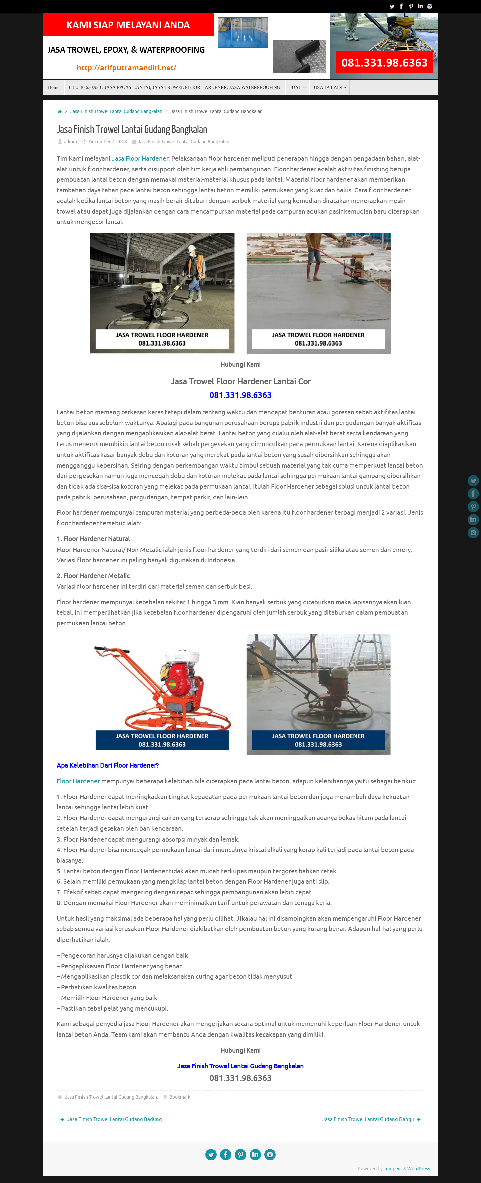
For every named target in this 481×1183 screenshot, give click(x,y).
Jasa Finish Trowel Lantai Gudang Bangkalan (116, 111)
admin (70, 142)
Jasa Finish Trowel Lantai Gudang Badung (111, 1119)
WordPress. (419, 1169)
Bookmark (179, 1097)
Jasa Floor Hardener (140, 159)
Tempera (393, 1169)
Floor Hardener (78, 781)
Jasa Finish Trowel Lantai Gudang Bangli (371, 1119)
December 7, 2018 (108, 142)
